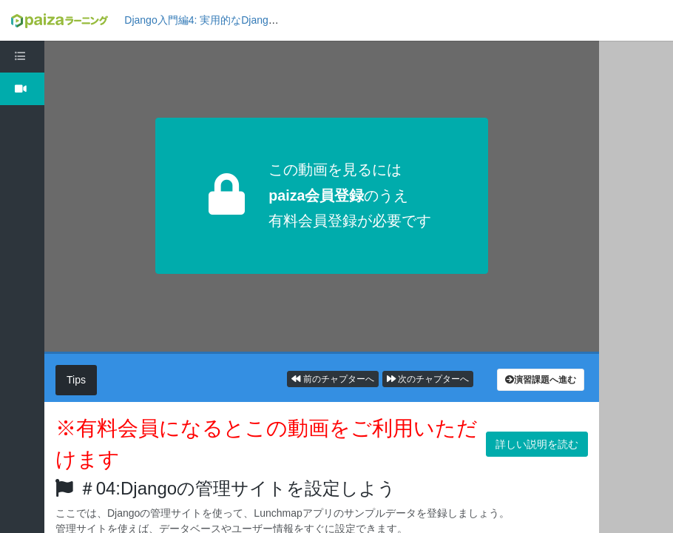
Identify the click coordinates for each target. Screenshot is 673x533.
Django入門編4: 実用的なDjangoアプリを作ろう (235, 20)
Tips (76, 380)
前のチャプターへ (332, 379)
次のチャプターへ (428, 379)
